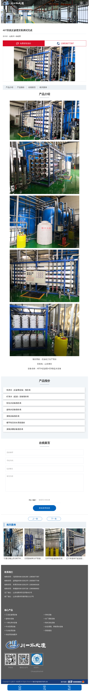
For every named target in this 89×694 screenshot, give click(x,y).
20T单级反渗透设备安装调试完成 (35, 519)
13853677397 (65, 43)
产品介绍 (9, 87)
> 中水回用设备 (10, 626)
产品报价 (20, 87)
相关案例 (43, 87)
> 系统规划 (48, 630)
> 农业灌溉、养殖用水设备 (53, 626)
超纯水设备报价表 (13, 410)
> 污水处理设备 (10, 630)
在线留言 (32, 87)
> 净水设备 (48, 615)
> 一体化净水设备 (10, 623)
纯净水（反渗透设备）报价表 (18, 390)
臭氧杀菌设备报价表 (14, 429)
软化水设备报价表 (13, 403)
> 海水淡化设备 (49, 623)
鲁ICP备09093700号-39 (40, 682)
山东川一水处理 (15, 36)
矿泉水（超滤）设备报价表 (17, 397)
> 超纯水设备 (9, 619)
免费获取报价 (23, 43)
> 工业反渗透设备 (10, 615)
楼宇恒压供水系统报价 (15, 423)
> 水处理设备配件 (10, 634)
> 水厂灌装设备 (49, 619)
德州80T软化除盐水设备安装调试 (54, 519)
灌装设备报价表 (12, 416)
